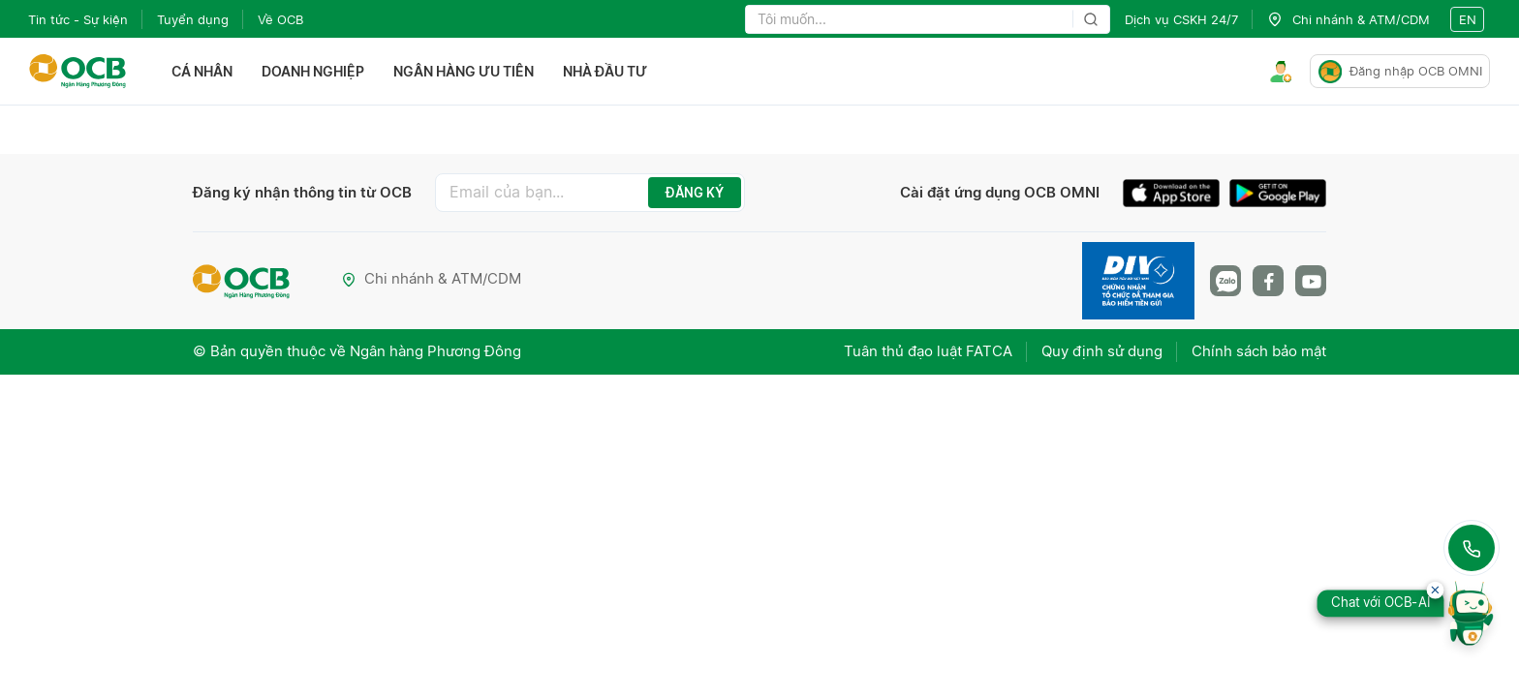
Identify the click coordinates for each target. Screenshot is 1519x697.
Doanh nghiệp (313, 71)
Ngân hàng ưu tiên (463, 71)
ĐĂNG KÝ (695, 192)
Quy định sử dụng (1101, 351)
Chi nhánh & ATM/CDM (431, 278)
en (1467, 19)
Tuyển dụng (193, 19)
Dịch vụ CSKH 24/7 (1181, 19)
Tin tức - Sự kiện (78, 19)
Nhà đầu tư (605, 71)
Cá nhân (201, 71)
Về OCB (280, 19)
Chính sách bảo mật (1259, 351)
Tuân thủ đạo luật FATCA (928, 351)
